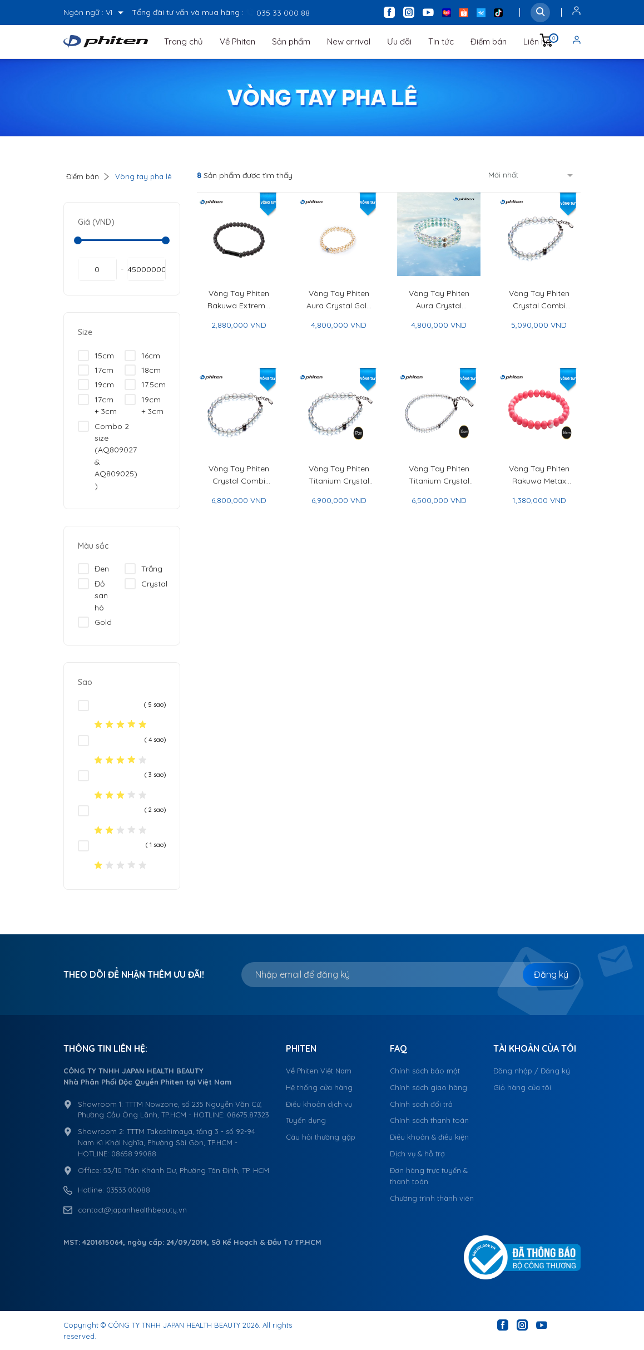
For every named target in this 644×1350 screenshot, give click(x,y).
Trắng (143, 568)
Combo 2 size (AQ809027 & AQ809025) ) (107, 456)
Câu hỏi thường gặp (320, 1136)
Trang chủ (183, 41)
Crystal (146, 583)
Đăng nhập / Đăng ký (531, 1070)
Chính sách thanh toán (429, 1120)
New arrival (348, 41)
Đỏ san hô (93, 595)
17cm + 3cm (97, 405)
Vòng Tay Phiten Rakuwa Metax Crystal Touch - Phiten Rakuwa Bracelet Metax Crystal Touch (539, 475)
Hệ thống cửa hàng (319, 1087)
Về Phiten (237, 41)
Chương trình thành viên (432, 1198)
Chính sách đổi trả (421, 1104)
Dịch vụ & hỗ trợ (417, 1153)
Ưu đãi (399, 41)
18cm (143, 370)
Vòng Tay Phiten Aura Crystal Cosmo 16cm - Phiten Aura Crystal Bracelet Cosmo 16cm (439, 299)
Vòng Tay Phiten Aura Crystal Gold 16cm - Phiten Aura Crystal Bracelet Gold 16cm (338, 299)
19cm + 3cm (144, 405)
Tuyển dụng (306, 1120)
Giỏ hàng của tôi (522, 1087)
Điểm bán (488, 41)
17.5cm (145, 384)
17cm (95, 370)
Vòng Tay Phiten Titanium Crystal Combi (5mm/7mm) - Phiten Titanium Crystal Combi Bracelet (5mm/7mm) (339, 475)
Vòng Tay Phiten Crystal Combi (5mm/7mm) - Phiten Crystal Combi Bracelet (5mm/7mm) (539, 299)
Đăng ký (551, 974)
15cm (96, 355)
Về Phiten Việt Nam (318, 1070)
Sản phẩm (291, 41)
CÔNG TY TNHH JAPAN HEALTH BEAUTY (174, 1325)
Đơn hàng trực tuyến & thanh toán (429, 1176)
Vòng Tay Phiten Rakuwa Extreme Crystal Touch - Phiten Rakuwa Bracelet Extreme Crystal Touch (238, 299)
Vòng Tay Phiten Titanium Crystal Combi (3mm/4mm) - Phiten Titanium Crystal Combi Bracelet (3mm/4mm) (439, 475)
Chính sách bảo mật (425, 1070)
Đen (93, 568)
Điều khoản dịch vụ (319, 1104)
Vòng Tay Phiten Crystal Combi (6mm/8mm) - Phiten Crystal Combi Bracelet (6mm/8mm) (239, 475)
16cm (142, 355)
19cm (96, 384)
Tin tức (441, 41)
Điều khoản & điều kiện (429, 1136)
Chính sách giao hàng (428, 1087)
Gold (95, 622)
